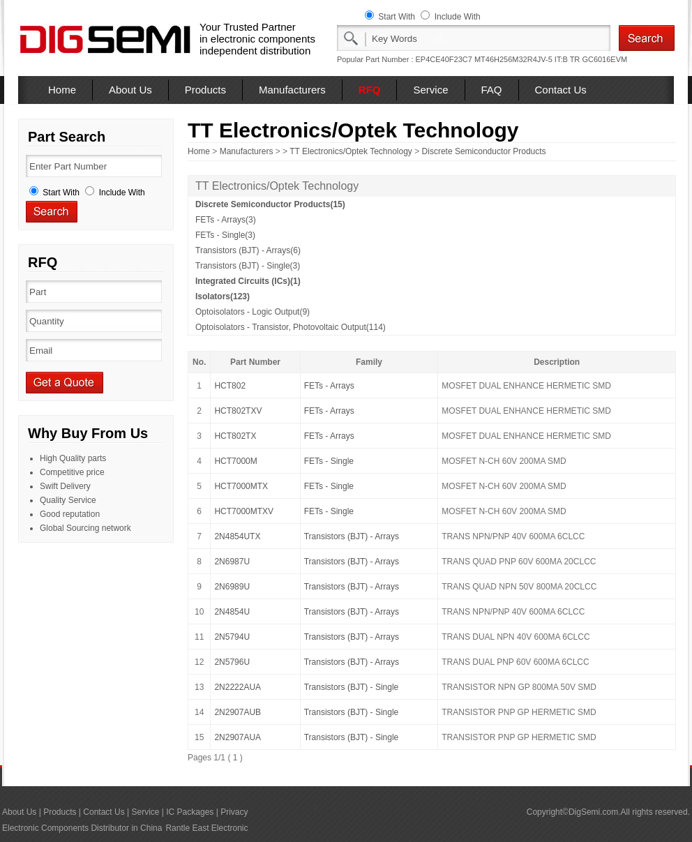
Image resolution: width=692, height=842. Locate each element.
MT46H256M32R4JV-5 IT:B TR (527, 59)
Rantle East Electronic (206, 828)
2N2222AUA (237, 687)
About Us (130, 90)
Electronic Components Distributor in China (82, 828)
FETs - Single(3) (225, 235)
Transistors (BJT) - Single (351, 687)
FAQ (491, 90)
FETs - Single (329, 461)
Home (62, 90)
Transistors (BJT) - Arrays (351, 536)
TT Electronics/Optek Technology (350, 151)
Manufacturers (292, 90)
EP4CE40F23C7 (444, 59)
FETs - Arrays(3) (225, 220)
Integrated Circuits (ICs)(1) (248, 281)
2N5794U (232, 637)
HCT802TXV (238, 411)
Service (430, 90)
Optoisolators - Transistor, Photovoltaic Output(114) (290, 327)
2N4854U (232, 612)
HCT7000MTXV (243, 511)
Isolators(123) (222, 296)
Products (205, 90)
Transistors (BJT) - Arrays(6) (248, 250)
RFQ (370, 90)
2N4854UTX (237, 536)
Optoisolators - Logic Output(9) (252, 312)
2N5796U (232, 662)
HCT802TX (235, 436)
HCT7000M (235, 461)
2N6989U (232, 587)
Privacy (234, 812)
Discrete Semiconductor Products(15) (270, 204)
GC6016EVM (604, 59)
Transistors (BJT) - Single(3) (247, 266)
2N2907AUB (237, 712)
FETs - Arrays (329, 386)
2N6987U (232, 561)
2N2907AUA (237, 737)
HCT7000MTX (241, 486)
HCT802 (230, 386)
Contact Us (561, 90)
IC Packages (189, 812)
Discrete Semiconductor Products (484, 151)
